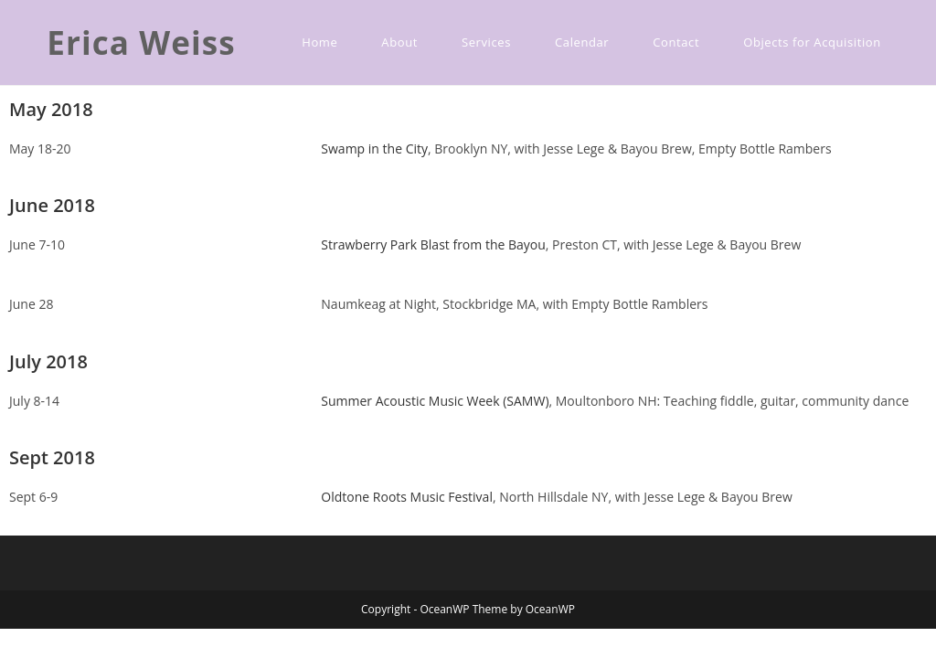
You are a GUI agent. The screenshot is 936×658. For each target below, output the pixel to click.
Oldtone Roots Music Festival (407, 496)
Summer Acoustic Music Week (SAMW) (434, 400)
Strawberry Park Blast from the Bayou (433, 244)
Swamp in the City (374, 148)
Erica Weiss (141, 42)
